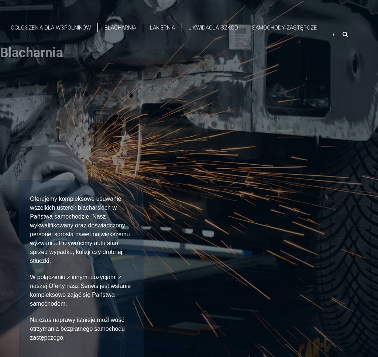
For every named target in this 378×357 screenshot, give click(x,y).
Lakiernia (162, 27)
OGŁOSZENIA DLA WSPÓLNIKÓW (51, 27)
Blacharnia (120, 27)
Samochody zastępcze (284, 27)
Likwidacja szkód (213, 27)
